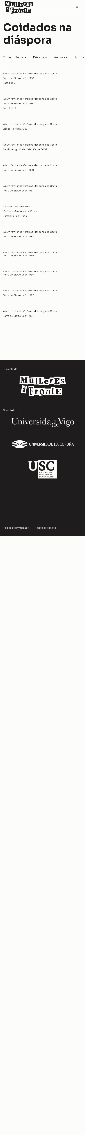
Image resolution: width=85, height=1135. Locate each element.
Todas (7, 57)
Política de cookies (45, 527)
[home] (18, 7)
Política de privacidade (16, 527)
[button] (77, 7)
